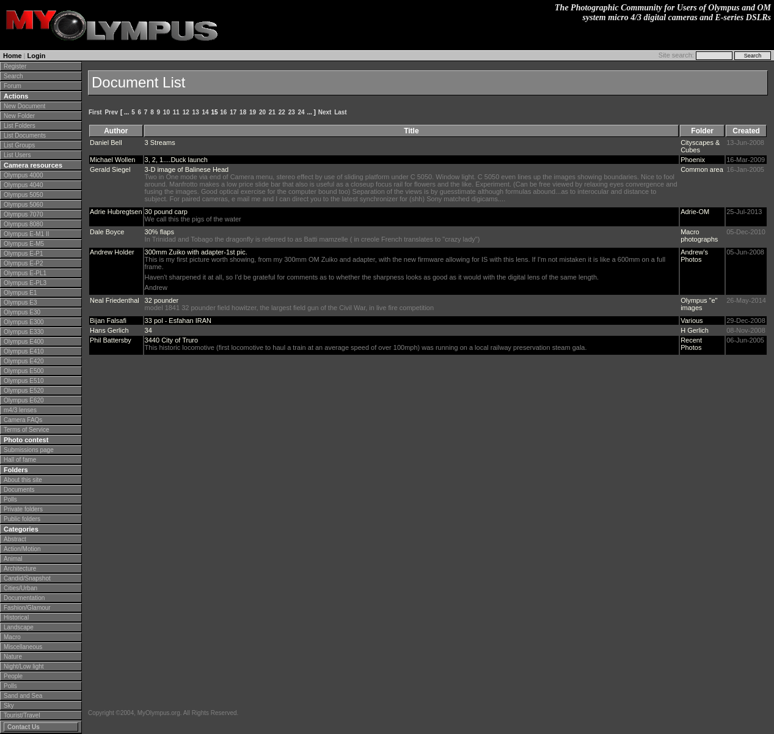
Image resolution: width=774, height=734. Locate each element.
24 (301, 112)
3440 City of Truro (171, 340)
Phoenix (693, 159)
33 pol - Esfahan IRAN (178, 320)
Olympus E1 (20, 292)
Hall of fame (20, 459)
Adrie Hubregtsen (116, 211)
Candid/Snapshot (27, 578)
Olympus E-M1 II (26, 234)
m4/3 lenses (20, 410)
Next (325, 112)
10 (166, 112)
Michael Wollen (112, 159)
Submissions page (29, 450)
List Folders (19, 125)
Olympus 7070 (23, 214)
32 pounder (162, 300)
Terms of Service (26, 429)
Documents (19, 489)
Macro (12, 637)
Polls (10, 499)
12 (186, 112)
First (95, 112)
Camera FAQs (23, 420)
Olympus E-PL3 (25, 283)
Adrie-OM (695, 211)
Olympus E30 (22, 312)
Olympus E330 (24, 331)
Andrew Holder (112, 252)
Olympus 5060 (23, 204)
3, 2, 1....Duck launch (176, 159)
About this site (23, 479)
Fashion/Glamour (27, 607)
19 (252, 112)
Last (340, 112)
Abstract (15, 539)
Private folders (23, 509)
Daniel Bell (106, 142)
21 (272, 112)
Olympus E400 (24, 341)
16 (223, 112)
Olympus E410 (24, 351)
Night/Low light (24, 666)
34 (148, 330)
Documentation (24, 598)
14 (205, 112)
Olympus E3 (20, 302)
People (13, 676)
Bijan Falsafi (108, 320)
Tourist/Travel (22, 715)
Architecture (20, 568)
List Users (17, 155)
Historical (16, 617)
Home (12, 55)
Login (36, 55)
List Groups (19, 145)
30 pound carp (166, 211)
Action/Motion (22, 549)
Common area (702, 169)
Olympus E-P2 (23, 263)
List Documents (25, 135)
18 (242, 112)
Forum (12, 86)
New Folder (19, 116)
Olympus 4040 (23, 185)
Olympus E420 (24, 361)
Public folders (22, 519)
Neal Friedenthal (114, 300)
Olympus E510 (24, 380)
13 (195, 112)
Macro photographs (699, 235)
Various (692, 320)
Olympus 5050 (23, 194)
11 (176, 112)
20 (262, 112)
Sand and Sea (23, 695)
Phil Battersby (110, 340)
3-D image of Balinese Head (187, 169)
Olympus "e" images (699, 304)
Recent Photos (691, 343)
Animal (13, 558)
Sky (9, 705)
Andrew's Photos (694, 255)
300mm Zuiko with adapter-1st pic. (196, 252)
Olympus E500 (24, 371)
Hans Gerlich (109, 330)
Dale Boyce (107, 231)
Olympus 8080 (23, 224)
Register (15, 66)
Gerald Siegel (110, 169)
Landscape (19, 627)
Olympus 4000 (23, 175)
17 (233, 112)
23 (291, 112)
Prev (111, 112)
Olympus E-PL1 (25, 273)
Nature (13, 656)
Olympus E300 (24, 322)
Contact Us (23, 727)
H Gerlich (695, 330)
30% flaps (159, 231)
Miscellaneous (23, 646)
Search (13, 76)
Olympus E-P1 (23, 253)
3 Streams (160, 142)
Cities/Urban (20, 588)
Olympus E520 (24, 390)
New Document (24, 106)
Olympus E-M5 (24, 243)
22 (282, 112)
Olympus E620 (24, 400)
